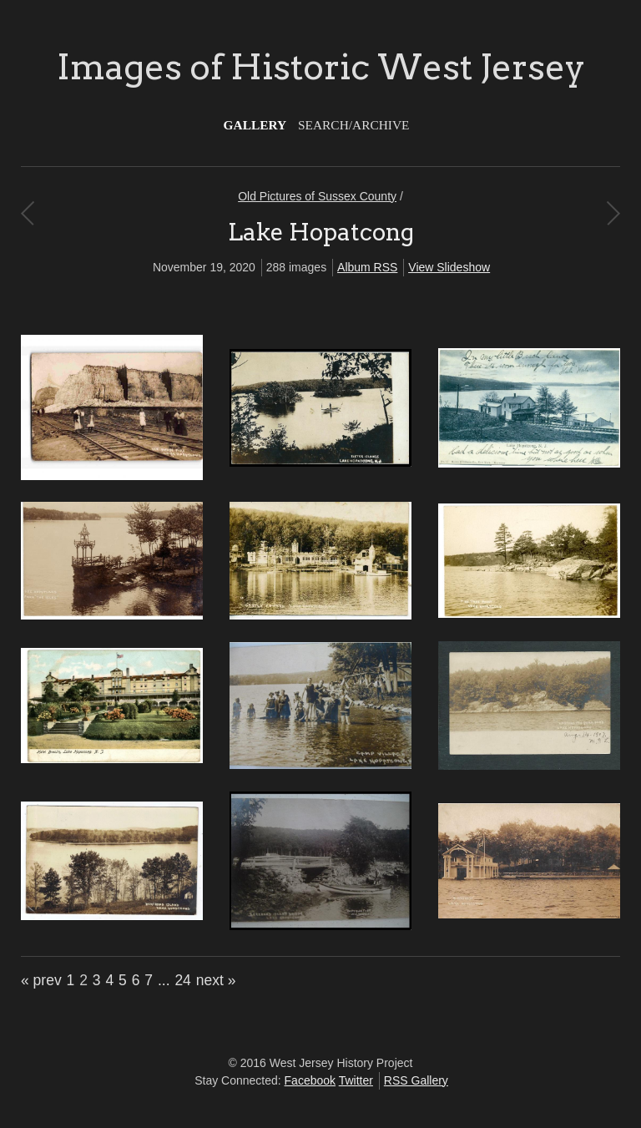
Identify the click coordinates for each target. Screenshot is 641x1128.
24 (182, 980)
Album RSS (367, 267)
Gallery (255, 125)
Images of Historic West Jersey (321, 67)
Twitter (356, 1080)
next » (216, 980)
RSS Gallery (416, 1080)
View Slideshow (449, 267)
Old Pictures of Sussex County (317, 196)
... (164, 980)
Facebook (310, 1080)
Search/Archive (353, 125)
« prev (41, 980)
